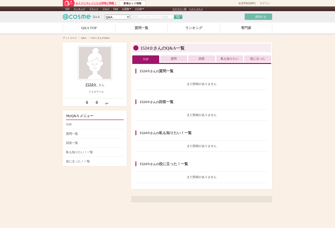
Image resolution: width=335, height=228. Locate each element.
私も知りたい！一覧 (94, 152)
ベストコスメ (196, 9)
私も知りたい (230, 58)
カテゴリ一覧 (179, 9)
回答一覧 (94, 143)
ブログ (105, 8)
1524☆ (91, 85)
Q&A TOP (89, 28)
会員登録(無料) (247, 3)
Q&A (115, 8)
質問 (174, 58)
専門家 (246, 28)
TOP (67, 8)
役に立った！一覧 (94, 161)
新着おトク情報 (132, 3)
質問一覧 (141, 28)
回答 (202, 58)
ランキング (79, 8)
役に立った (257, 58)
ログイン (265, 3)
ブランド (93, 8)
